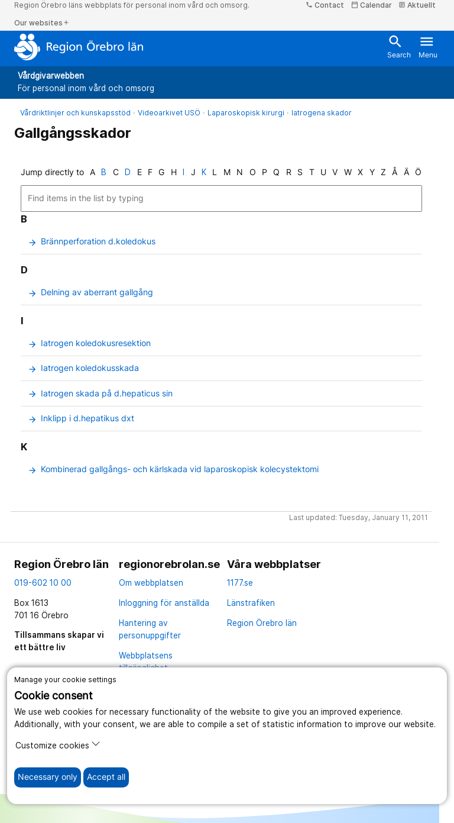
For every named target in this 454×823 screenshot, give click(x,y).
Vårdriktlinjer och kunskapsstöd (75, 112)
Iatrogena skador (321, 112)
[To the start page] (79, 47)
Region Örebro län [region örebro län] (262, 623)
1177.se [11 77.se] (240, 583)
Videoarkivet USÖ (169, 112)
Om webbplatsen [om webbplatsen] (151, 583)
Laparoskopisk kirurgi (245, 112)
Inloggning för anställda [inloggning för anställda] (164, 603)
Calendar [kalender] (371, 5)
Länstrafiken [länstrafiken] (251, 603)
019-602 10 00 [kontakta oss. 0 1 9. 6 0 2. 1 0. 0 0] (43, 583)
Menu (428, 46)
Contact (325, 5)
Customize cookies (57, 744)
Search (399, 46)
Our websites (42, 23)
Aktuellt (417, 5)
